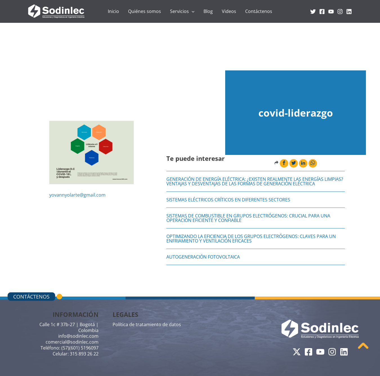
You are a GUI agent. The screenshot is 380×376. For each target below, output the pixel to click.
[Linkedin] (349, 11)
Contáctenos (258, 11)
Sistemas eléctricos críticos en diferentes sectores (228, 199)
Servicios (182, 11)
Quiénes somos (144, 11)
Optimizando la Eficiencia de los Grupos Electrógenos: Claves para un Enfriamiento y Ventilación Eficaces (251, 238)
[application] (192, 11)
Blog (208, 11)
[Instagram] (340, 11)
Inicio (113, 11)
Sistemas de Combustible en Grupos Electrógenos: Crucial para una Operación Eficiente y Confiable (248, 218)
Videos (229, 11)
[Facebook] (322, 11)
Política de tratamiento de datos (147, 324)
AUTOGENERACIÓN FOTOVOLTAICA (203, 257)
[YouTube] (331, 11)
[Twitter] (313, 11)
